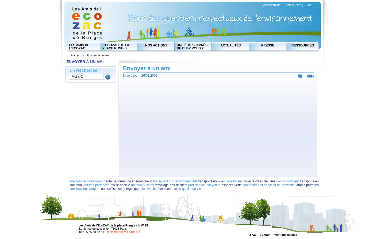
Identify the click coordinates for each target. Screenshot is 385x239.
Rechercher (87, 70)
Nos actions (156, 45)
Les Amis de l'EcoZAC (79, 46)
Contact (265, 234)
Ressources (302, 45)
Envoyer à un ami (98, 55)
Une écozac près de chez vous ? (192, 46)
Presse (267, 45)
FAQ (253, 234)
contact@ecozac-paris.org (123, 231)
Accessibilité (272, 5)
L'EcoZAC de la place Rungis (115, 46)
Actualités (231, 45)
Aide (308, 5)
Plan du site (292, 5)
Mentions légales (285, 234)
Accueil (75, 55)
